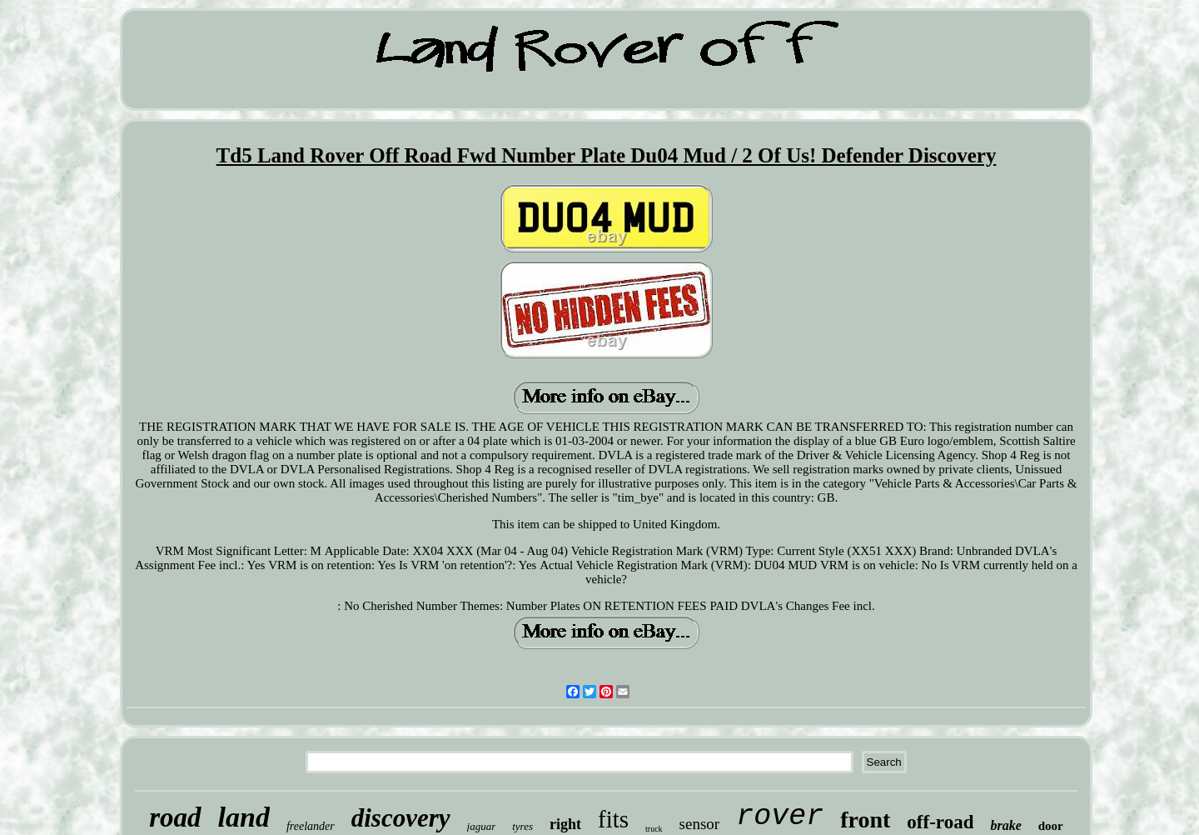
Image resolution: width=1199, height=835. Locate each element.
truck (654, 828)
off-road (940, 822)
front (865, 819)
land (244, 817)
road (175, 817)
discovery (400, 817)
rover (779, 816)
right (565, 824)
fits (613, 819)
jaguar (481, 826)
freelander (310, 826)
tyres (522, 826)
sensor (699, 823)
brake (1005, 825)
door (1050, 825)
